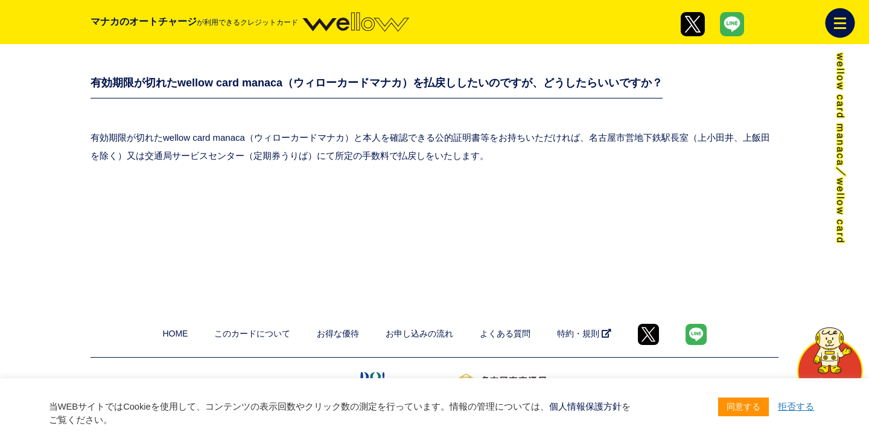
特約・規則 (584, 333)
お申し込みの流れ (419, 333)
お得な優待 (338, 333)
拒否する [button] (796, 406)
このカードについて (252, 333)
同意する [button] (743, 406)
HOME (175, 333)
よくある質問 (505, 333)
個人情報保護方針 (585, 406)
